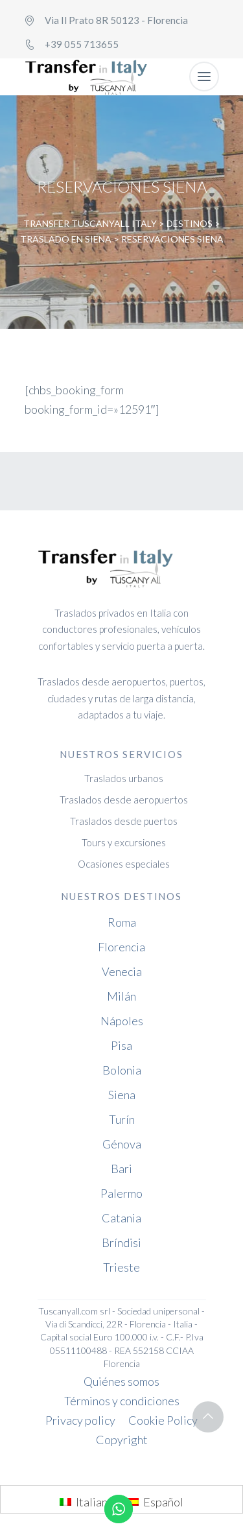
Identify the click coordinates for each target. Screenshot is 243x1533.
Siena (121, 1094)
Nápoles (121, 1021)
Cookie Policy (163, 1420)
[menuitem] (87, 1501)
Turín (122, 1119)
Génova (121, 1144)
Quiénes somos (121, 1381)
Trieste (121, 1267)
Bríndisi (121, 1242)
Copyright (122, 1439)
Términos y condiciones (121, 1401)
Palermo (121, 1193)
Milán (121, 996)
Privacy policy (80, 1420)
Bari (121, 1168)
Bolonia (121, 1070)
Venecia (122, 971)
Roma (122, 922)
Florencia (121, 947)
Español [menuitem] (163, 1502)
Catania (121, 1218)
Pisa (121, 1045)
